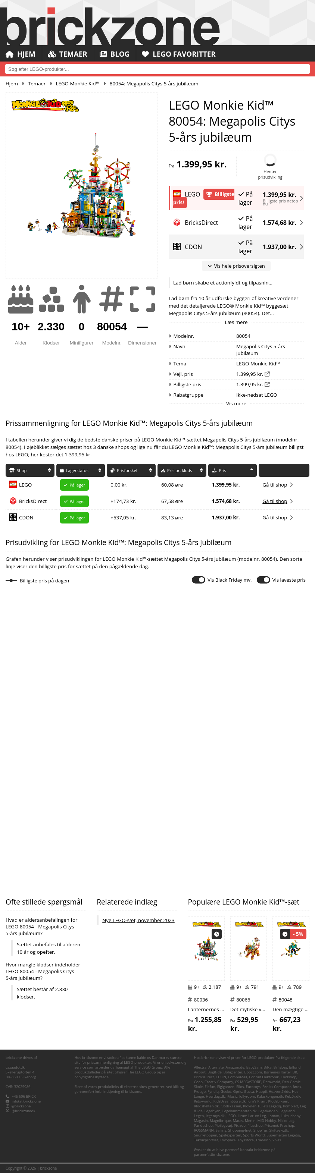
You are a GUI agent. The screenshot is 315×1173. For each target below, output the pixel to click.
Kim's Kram (256, 1101)
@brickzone (21, 1106)
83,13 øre (172, 517)
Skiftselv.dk (278, 1130)
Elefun (210, 1086)
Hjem (20, 54)
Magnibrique (220, 1120)
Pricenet (271, 1125)
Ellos (240, 1086)
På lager (245, 198)
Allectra (200, 1067)
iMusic (232, 1096)
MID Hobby (267, 1120)
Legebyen (213, 1110)
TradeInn (263, 1140)
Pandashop (203, 1125)
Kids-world (203, 1101)
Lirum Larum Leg (252, 1115)
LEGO (21, 454)
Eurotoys (253, 1086)
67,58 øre (172, 501)
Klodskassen (231, 1106)
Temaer (68, 54)
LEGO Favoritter (180, 54)
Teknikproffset (206, 1140)
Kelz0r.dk (292, 1096)
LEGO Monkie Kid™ (78, 83)
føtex (297, 1086)
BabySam (254, 1067)
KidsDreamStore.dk (229, 1101)
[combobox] (157, 69)
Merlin (250, 1120)
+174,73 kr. (123, 501)
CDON (26, 517)
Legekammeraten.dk (239, 1110)
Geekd (226, 1091)
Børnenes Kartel (277, 1072)
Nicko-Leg (286, 1120)
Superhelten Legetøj (283, 1135)
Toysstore (245, 1140)
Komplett (290, 1106)
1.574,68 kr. (279, 222)
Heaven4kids (279, 1091)
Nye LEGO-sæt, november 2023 (138, 920)
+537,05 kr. (123, 517)
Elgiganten (226, 1086)
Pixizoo (240, 1125)
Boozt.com (253, 1072)
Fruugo (200, 1091)
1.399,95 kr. (279, 193)
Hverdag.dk (215, 1096)
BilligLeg (280, 1067)
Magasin (201, 1120)
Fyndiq (213, 1091)
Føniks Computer (276, 1086)
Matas (238, 1120)
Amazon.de (234, 1067)
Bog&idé (215, 1072)
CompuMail (237, 1077)
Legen (199, 1115)
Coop (198, 1081)
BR (295, 1072)
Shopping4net (240, 1130)
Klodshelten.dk (206, 1106)
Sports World (254, 1135)
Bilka (267, 1067)
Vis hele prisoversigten (236, 265)
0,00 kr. (119, 484)
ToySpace (228, 1140)
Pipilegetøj (223, 1125)
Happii (261, 1091)
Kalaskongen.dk (270, 1096)
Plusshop (255, 1125)
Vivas (276, 1140)
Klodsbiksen (278, 1101)
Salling (221, 1130)
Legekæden (268, 1110)
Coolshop (288, 1077)
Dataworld (271, 1081)
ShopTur (260, 1130)
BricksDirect (33, 501)
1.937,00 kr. (279, 247)
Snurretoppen (205, 1135)
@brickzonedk (23, 1110)
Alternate (216, 1067)
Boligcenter (233, 1072)
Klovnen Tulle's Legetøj (262, 1106)
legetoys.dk (215, 1115)
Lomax (273, 1115)
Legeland (287, 1110)
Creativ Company (219, 1081)
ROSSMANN (204, 1130)
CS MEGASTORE (248, 1081)
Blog (115, 54)
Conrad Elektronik (264, 1077)
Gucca (249, 1091)
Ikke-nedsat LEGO (256, 394)
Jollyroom (247, 1096)
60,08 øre (172, 484)
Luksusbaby (290, 1115)
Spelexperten (230, 1135)
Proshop (287, 1125)
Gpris (237, 1091)
